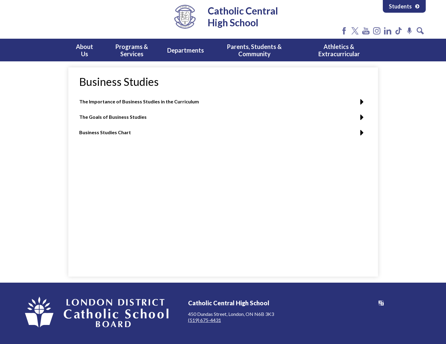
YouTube (365, 30)
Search (420, 30)
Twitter (355, 30)
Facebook (344, 30)
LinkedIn (387, 30)
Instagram (376, 30)
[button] (222, 104)
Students (404, 6)
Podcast (409, 30)
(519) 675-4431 (204, 320)
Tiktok (398, 30)
